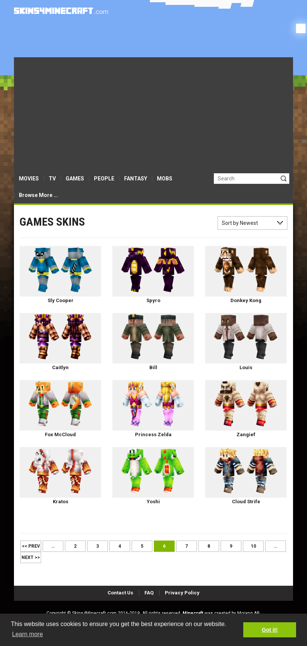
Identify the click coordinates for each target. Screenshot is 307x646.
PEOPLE (104, 179)
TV (52, 179)
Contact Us (120, 593)
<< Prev (31, 546)
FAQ (149, 593)
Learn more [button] (27, 634)
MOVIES (29, 179)
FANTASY (135, 179)
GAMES (75, 179)
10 (253, 546)
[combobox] (252, 223)
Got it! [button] (270, 630)
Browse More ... (38, 195)
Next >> (30, 557)
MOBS (164, 179)
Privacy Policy (182, 593)
